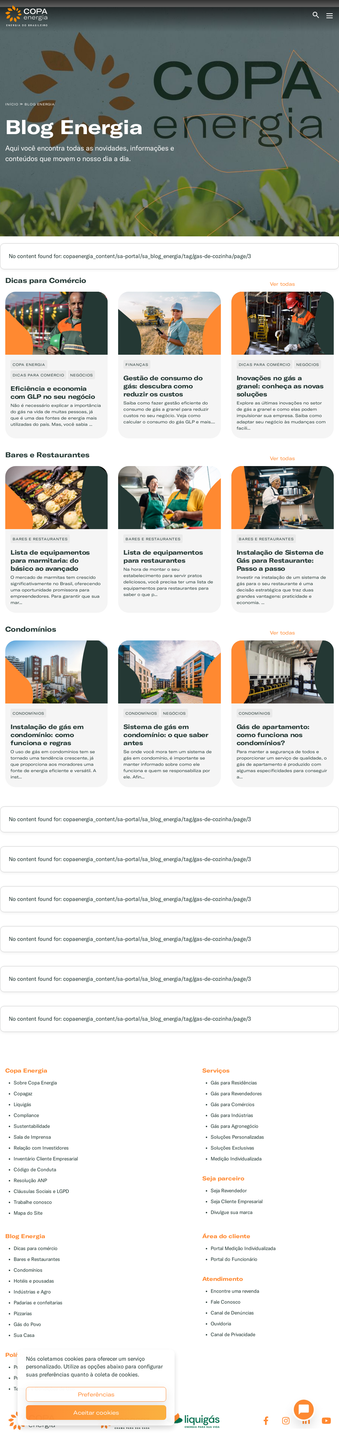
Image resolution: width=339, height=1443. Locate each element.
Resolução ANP (30, 1181)
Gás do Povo (27, 1324)
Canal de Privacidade (233, 1335)
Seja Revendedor (229, 1191)
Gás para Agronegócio (234, 1126)
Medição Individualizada (236, 1159)
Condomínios (28, 1270)
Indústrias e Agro (32, 1292)
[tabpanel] (169, 121)
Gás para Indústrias (232, 1115)
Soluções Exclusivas (232, 1148)
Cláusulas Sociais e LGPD (41, 1191)
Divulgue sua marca (231, 1212)
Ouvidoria (221, 1324)
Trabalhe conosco (33, 1202)
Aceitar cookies (96, 1412)
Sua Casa (24, 1335)
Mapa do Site (28, 1213)
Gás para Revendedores (236, 1094)
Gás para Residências (234, 1083)
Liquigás (22, 1105)
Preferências (96, 1394)
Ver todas (282, 284)
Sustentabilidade (32, 1126)
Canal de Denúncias (232, 1313)
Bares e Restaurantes (37, 1259)
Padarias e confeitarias (38, 1303)
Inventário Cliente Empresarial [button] (46, 1159)
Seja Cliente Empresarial (237, 1202)
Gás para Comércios (233, 1105)
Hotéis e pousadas (34, 1281)
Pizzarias (23, 1314)
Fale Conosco (225, 1302)
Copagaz (23, 1094)
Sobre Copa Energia (35, 1083)
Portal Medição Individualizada (243, 1248)
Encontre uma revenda (235, 1291)
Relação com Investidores (41, 1148)
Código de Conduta (35, 1170)
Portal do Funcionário (234, 1259)
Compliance (26, 1115)
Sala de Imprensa (32, 1137)
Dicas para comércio (35, 1248)
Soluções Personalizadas (237, 1137)
